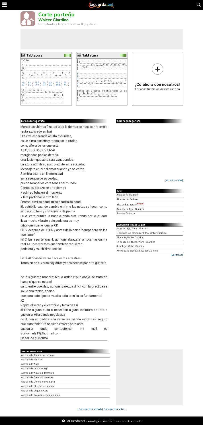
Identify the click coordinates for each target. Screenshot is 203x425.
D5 (22, 82)
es (117, 421)
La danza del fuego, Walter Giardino (136, 242)
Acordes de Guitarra (127, 195)
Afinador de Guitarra (127, 199)
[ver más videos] (174, 180)
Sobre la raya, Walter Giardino (132, 228)
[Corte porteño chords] (90, 409)
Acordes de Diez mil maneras (37, 377)
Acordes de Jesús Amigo (34, 368)
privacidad (108, 421)
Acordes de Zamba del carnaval (38, 355)
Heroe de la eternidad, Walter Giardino (137, 250)
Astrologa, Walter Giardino (130, 246)
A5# (58, 82)
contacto (136, 421)
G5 (44, 82)
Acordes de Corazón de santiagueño (40, 395)
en (123, 421)
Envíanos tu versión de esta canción (157, 77)
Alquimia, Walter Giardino (130, 237)
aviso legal (94, 421)
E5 (29, 82)
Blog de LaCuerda (130, 204)
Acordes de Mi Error (32, 359)
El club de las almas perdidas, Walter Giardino (141, 233)
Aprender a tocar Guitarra (130, 209)
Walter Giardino (53, 20)
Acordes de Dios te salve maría (38, 381)
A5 (50, 82)
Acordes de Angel (30, 364)
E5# (37, 82)
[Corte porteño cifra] (114, 409)
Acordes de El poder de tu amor (38, 386)
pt (128, 421)
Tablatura (35, 55)
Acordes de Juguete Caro (34, 390)
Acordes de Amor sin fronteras (37, 373)
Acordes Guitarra (126, 213)
